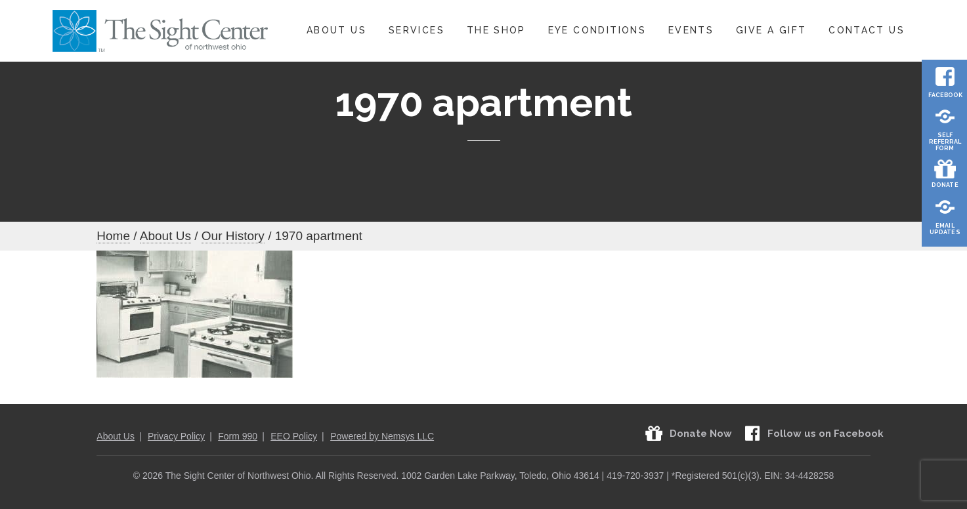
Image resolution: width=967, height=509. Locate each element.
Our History (233, 236)
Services (416, 30)
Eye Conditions (597, 30)
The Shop (496, 30)
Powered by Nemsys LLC (382, 436)
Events (691, 30)
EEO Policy (293, 436)
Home (113, 236)
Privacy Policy (176, 436)
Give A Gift (771, 30)
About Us (336, 30)
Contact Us (866, 30)
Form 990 (237, 436)
